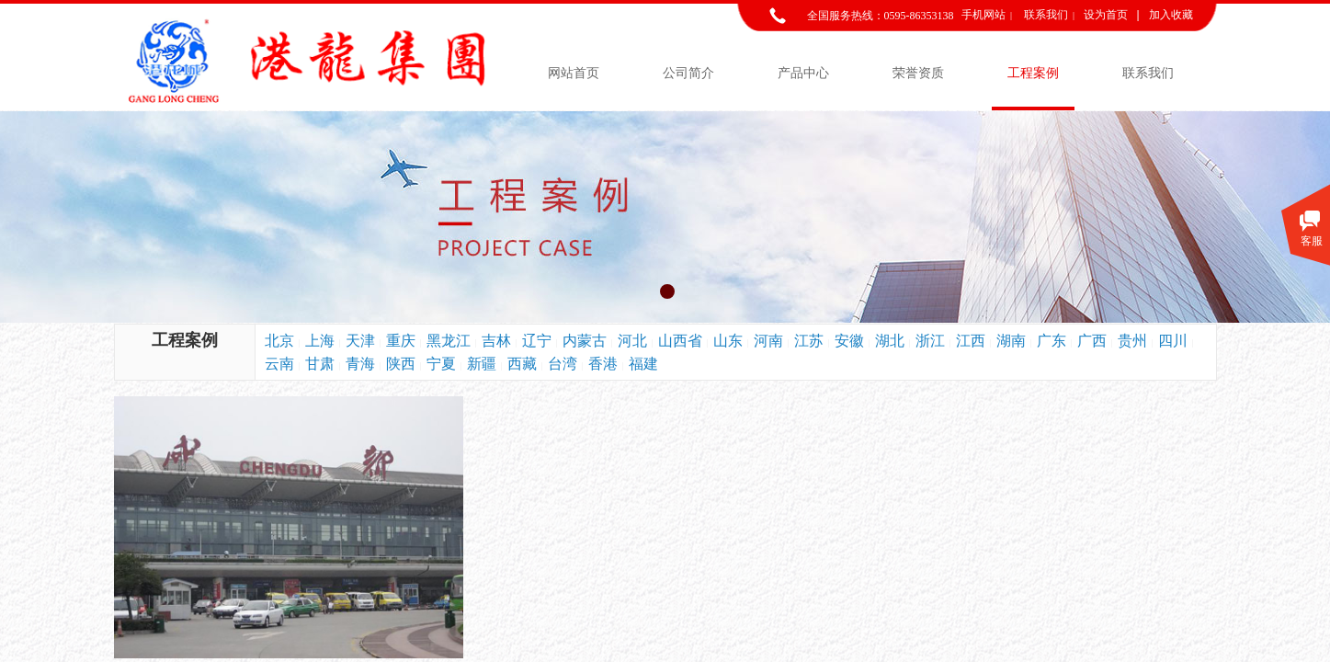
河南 (768, 340)
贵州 (1132, 340)
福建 (643, 363)
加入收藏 (1171, 14)
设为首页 (1106, 14)
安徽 (849, 340)
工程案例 (1033, 73)
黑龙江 (448, 340)
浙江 (930, 340)
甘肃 (320, 363)
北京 (279, 340)
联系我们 (1148, 73)
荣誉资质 (918, 73)
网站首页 (573, 73)
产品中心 (803, 73)
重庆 (400, 340)
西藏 (522, 363)
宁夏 (441, 363)
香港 (603, 363)
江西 (970, 340)
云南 (279, 363)
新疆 (481, 363)
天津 (360, 340)
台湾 (562, 363)
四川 (1173, 340)
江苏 (809, 340)
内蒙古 (585, 340)
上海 (320, 340)
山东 (728, 340)
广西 (1092, 340)
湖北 (889, 340)
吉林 (496, 340)
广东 (1051, 340)
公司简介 (688, 73)
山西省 (680, 340)
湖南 (1011, 340)
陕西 (400, 363)
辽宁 (536, 340)
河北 (632, 340)
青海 (360, 363)
